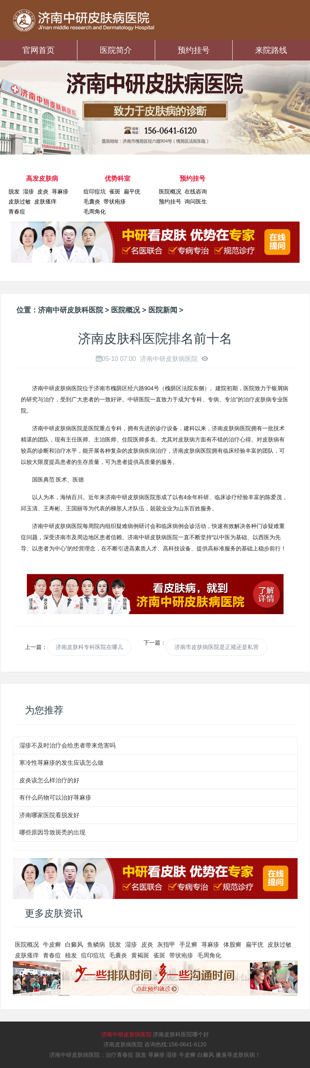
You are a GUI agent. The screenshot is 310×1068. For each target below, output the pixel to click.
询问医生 (195, 201)
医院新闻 (162, 310)
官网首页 (38, 50)
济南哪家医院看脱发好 (49, 815)
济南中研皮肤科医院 (70, 310)
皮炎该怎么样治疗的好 (49, 780)
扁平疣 (132, 191)
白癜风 (74, 944)
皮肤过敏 (19, 201)
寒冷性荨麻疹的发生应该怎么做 (61, 762)
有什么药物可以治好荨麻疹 (55, 797)
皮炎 (43, 191)
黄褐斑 (140, 955)
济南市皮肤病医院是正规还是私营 (216, 647)
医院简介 (116, 50)
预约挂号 (194, 50)
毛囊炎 (91, 201)
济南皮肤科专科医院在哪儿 (89, 647)
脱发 (14, 191)
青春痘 (16, 211)
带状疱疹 (114, 201)
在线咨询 (195, 191)
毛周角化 (94, 211)
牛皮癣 (52, 944)
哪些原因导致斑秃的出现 (52, 832)
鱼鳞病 (96, 944)
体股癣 (232, 944)
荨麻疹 (60, 191)
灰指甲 (166, 944)
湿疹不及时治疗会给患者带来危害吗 (67, 745)
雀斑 (114, 191)
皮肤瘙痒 (45, 201)
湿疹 (28, 191)
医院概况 (170, 191)
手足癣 (188, 944)
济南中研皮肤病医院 (126, 1034)
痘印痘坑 (94, 191)
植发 (71, 955)
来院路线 (271, 50)
